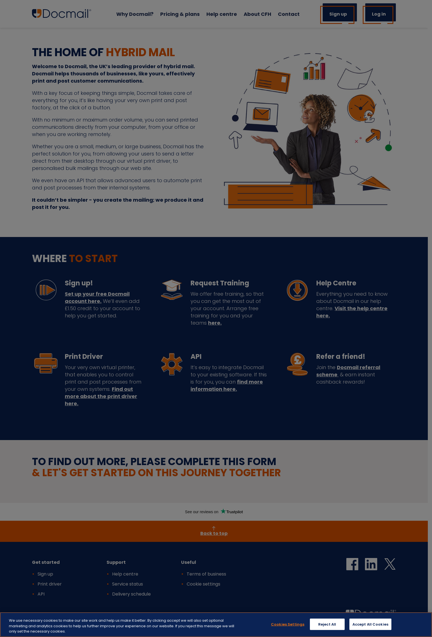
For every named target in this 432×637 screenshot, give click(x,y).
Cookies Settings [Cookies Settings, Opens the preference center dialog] (287, 625)
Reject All (327, 625)
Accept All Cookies (370, 625)
